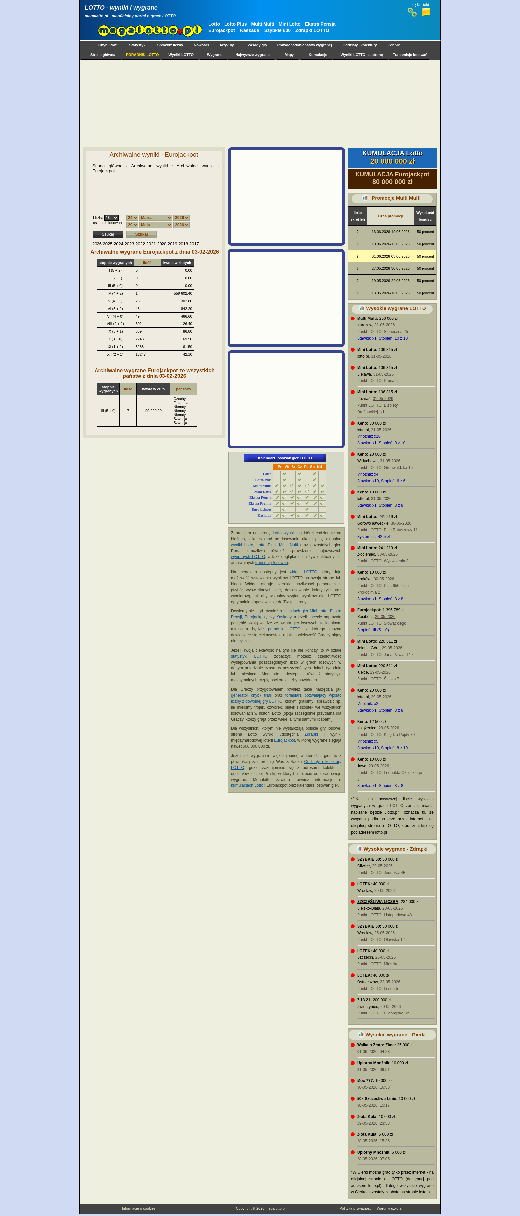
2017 (194, 243)
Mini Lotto (290, 24)
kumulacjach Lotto (247, 785)
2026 (97, 243)
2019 (172, 243)
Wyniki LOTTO (181, 55)
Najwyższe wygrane (252, 55)
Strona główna (102, 55)
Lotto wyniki (283, 533)
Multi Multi (262, 24)
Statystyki (138, 45)
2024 (118, 243)
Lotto (214, 24)
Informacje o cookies (139, 1208)
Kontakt (423, 5)
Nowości (201, 45)
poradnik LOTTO (284, 629)
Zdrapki (311, 734)
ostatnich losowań (107, 223)
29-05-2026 (385, 616)
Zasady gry (257, 45)
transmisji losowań (271, 562)
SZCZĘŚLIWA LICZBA (377, 901)
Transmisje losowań (410, 55)
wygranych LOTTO (248, 556)
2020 (161, 243)
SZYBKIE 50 (368, 859)
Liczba (98, 218)
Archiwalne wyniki (149, 165)
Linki (410, 5)
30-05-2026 (401, 523)
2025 (108, 243)
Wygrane (214, 55)
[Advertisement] (259, 103)
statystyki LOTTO (249, 656)
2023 (129, 243)
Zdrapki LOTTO (312, 30)
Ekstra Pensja (320, 24)
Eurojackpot (221, 30)
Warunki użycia (389, 1208)
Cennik (394, 45)
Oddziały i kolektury (360, 45)
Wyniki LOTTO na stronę (362, 55)
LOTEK (364, 884)
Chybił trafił (108, 45)
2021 (151, 243)
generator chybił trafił (251, 695)
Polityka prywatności (355, 1208)
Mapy (289, 55)
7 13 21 (363, 1000)
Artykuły (227, 45)
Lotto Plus (235, 24)
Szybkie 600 (277, 30)
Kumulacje (318, 55)
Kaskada (249, 30)
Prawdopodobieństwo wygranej (304, 45)
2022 (140, 243)
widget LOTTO (303, 572)
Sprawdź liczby (170, 45)
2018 (183, 243)
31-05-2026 (384, 325)
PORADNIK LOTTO (142, 55)
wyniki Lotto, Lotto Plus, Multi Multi (264, 545)
